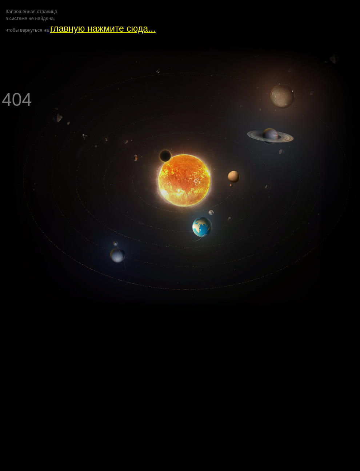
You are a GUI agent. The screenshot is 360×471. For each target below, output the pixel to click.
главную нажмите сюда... (103, 28)
